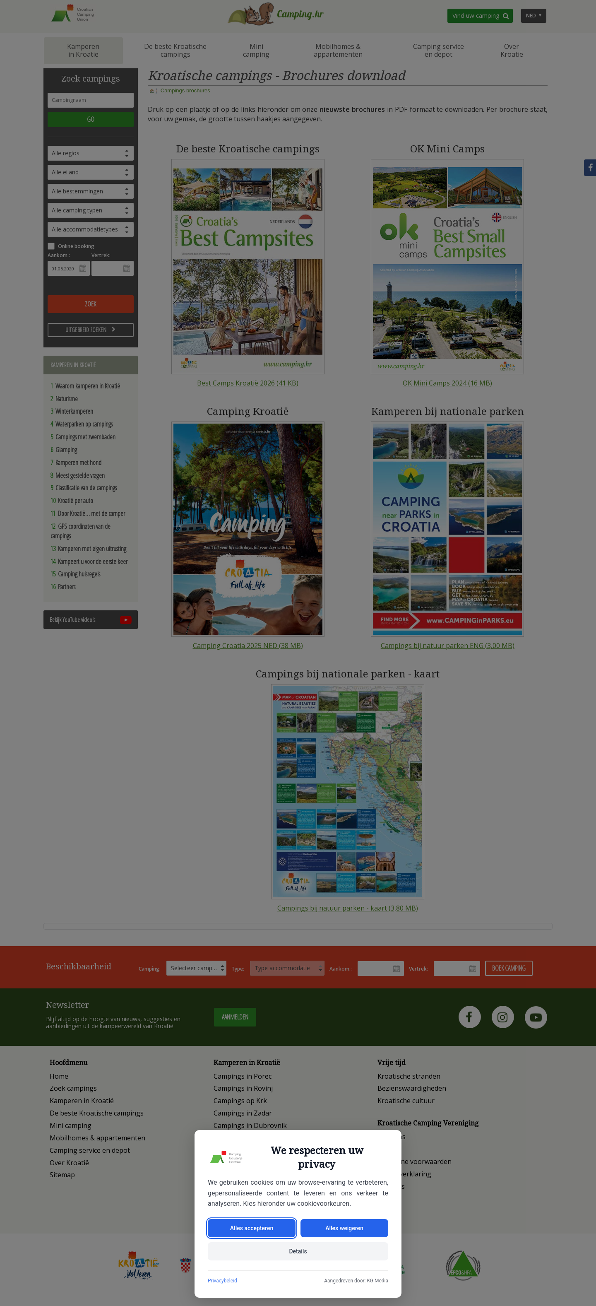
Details (298, 1251)
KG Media (377, 1281)
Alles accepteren (251, 1228)
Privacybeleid (222, 1281)
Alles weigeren (344, 1228)
